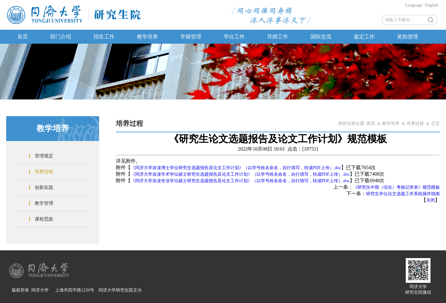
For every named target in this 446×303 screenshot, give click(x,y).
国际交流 (320, 37)
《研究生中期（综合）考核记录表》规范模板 (396, 187)
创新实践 (44, 187)
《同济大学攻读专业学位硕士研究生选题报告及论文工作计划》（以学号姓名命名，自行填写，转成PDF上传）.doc (240, 180)
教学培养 (147, 37)
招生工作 (104, 37)
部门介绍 (60, 37)
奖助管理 (407, 37)
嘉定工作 (364, 37)
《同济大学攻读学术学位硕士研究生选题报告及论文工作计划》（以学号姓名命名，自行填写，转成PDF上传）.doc (240, 174)
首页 (22, 37)
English (431, 5)
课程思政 (44, 219)
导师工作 (277, 37)
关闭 (430, 200)
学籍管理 (190, 37)
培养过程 (44, 171)
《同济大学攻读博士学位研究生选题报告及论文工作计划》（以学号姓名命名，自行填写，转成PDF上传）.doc (236, 167)
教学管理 (44, 203)
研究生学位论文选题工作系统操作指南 (403, 193)
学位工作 (234, 37)
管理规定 (44, 155)
